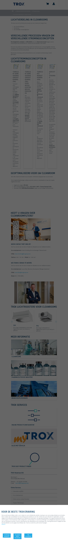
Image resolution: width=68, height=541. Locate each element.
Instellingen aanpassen (7, 535)
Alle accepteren (28, 535)
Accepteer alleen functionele (17, 536)
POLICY (3, 524)
